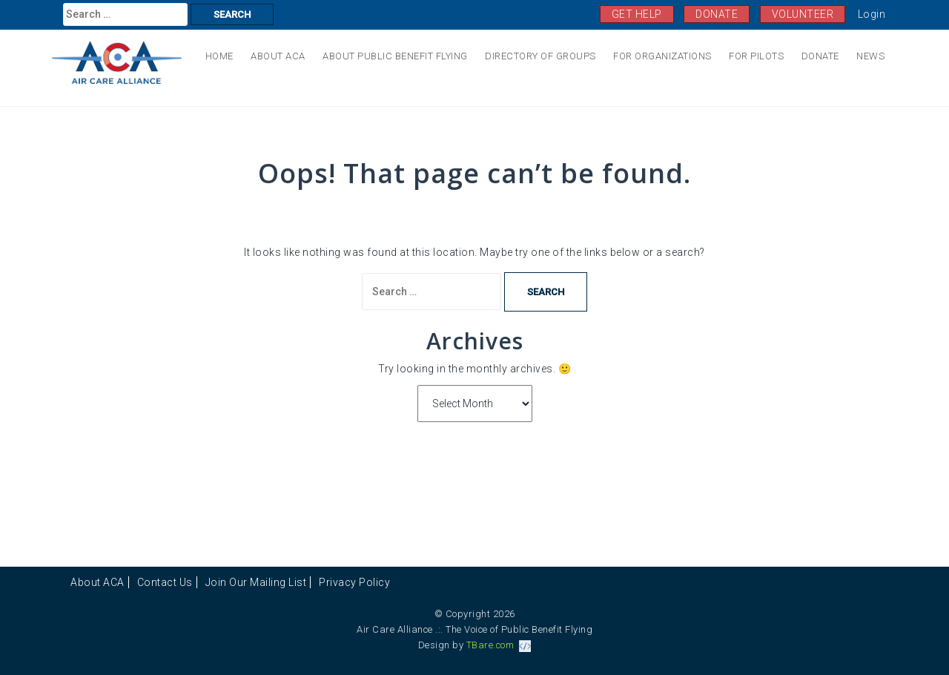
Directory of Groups (540, 56)
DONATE (716, 14)
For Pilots (756, 56)
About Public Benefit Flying (395, 56)
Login (872, 14)
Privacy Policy (354, 582)
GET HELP (637, 14)
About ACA (278, 56)
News (870, 56)
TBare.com (499, 645)
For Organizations (662, 56)
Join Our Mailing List (256, 582)
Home (219, 56)
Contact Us (165, 582)
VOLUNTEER (803, 14)
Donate (820, 56)
